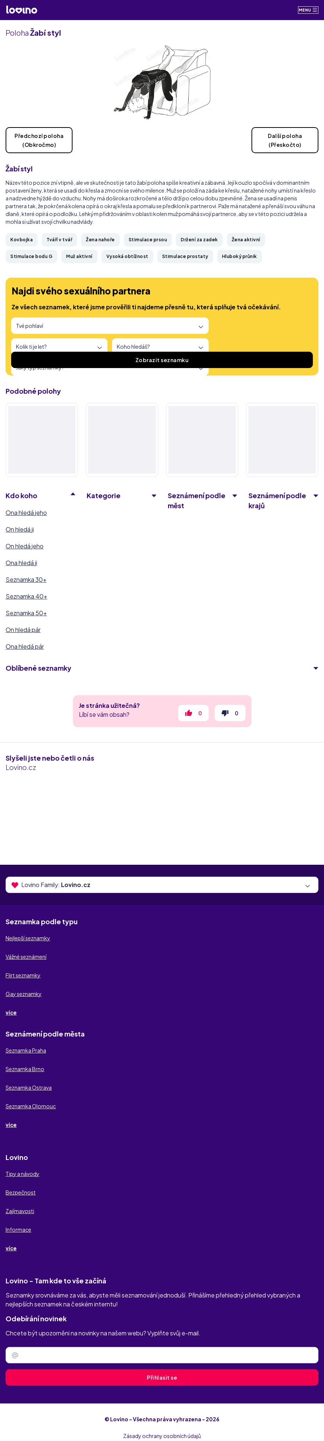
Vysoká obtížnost (127, 256)
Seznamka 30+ (26, 579)
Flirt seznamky (23, 975)
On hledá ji (20, 529)
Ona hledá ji (21, 563)
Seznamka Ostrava (29, 1087)
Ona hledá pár (25, 646)
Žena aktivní (246, 239)
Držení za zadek (199, 239)
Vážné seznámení (26, 956)
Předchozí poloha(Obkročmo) (39, 140)
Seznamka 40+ (26, 596)
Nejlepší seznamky (28, 938)
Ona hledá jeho (26, 512)
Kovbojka (21, 239)
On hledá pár (23, 630)
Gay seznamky (24, 993)
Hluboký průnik (239, 256)
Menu (308, 10)
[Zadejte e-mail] (162, 1355)
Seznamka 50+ (26, 613)
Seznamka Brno (25, 1069)
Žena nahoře (100, 239)
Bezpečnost (21, 1192)
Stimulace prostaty (185, 256)
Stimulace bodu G (31, 256)
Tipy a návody (22, 1173)
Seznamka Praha (26, 1050)
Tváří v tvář (59, 239)
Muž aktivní (79, 256)
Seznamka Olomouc (31, 1106)
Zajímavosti (20, 1211)
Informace (18, 1229)
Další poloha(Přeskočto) (285, 140)
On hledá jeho (25, 546)
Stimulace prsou (148, 239)
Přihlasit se (162, 1377)
